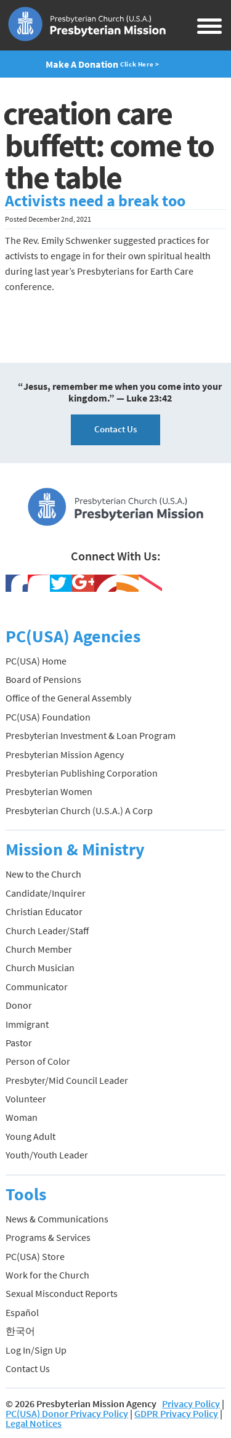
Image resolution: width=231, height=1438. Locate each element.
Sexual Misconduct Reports (62, 1293)
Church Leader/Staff (47, 930)
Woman (22, 1117)
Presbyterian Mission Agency (65, 754)
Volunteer (26, 1099)
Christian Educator (44, 911)
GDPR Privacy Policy (176, 1413)
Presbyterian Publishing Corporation (82, 773)
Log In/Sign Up (36, 1350)
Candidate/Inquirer (46, 893)
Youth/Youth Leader (47, 1155)
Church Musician (40, 967)
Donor (19, 1005)
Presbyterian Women (49, 791)
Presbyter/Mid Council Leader (67, 1080)
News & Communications (57, 1219)
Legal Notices (34, 1423)
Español (22, 1312)
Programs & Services (48, 1237)
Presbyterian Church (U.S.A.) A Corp (79, 810)
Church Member (39, 949)
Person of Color (38, 1061)
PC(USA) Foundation (48, 717)
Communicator (37, 986)
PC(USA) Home (36, 661)
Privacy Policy (191, 1403)
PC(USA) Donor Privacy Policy (67, 1413)
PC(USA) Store (35, 1256)
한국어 (20, 1331)
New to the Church (43, 874)
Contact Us (115, 429)
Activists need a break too (95, 201)
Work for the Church (47, 1275)
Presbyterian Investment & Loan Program (91, 735)
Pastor (19, 1042)
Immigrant (27, 1024)
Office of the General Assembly (68, 698)
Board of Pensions (43, 679)
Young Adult (30, 1136)
